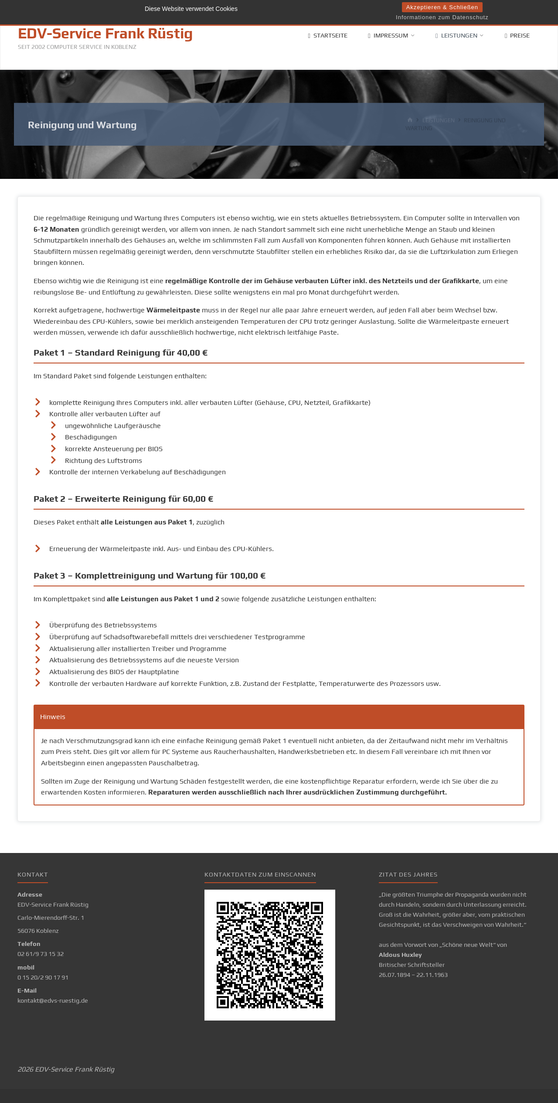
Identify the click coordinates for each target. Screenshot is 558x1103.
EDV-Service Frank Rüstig (105, 33)
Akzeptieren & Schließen (442, 7)
